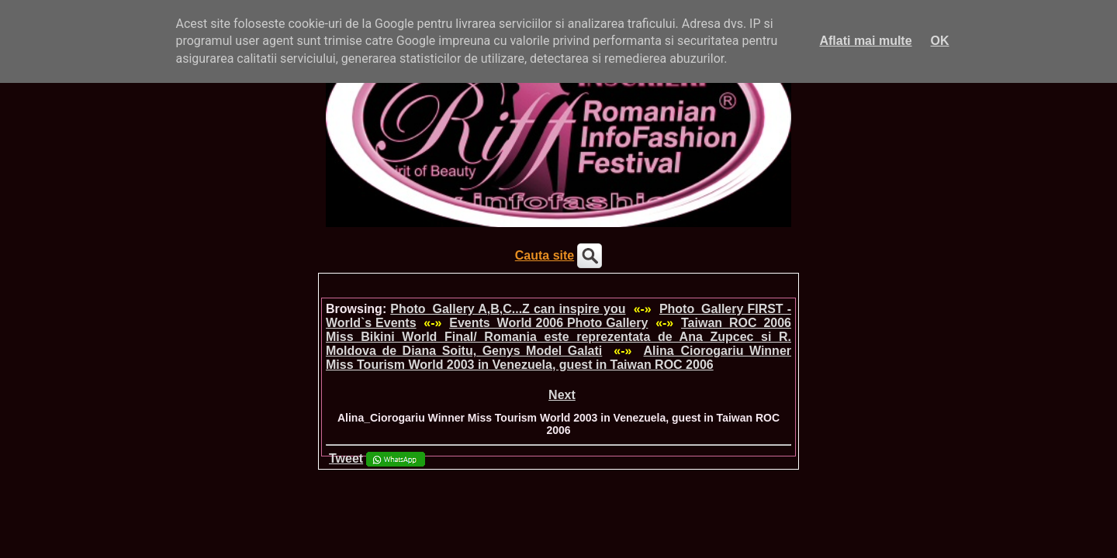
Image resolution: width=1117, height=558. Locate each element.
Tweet (346, 458)
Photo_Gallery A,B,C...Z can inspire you (507, 308)
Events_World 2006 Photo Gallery (548, 322)
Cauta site (544, 255)
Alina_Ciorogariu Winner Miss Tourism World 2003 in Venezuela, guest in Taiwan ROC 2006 (558, 357)
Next (562, 394)
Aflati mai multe (865, 40)
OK (940, 40)
